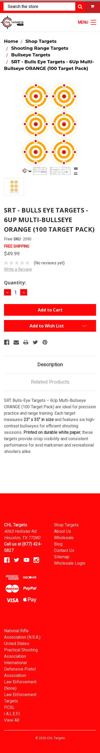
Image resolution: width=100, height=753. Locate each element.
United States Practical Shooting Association (21, 650)
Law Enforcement (20, 681)
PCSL (9, 707)
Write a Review (18, 269)
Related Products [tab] (50, 382)
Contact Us (64, 550)
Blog (58, 544)
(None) (10, 688)
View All (11, 720)
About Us (62, 531)
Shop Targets (66, 524)
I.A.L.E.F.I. (12, 713)
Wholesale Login (69, 563)
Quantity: (15, 283)
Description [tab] (50, 364)
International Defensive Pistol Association (20, 669)
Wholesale (64, 537)
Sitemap (61, 556)
